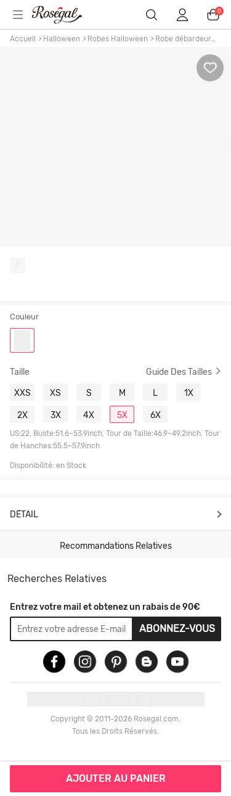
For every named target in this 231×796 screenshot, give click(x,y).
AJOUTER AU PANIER (116, 778)
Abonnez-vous (177, 628)
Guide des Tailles (179, 371)
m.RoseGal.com (65, 15)
